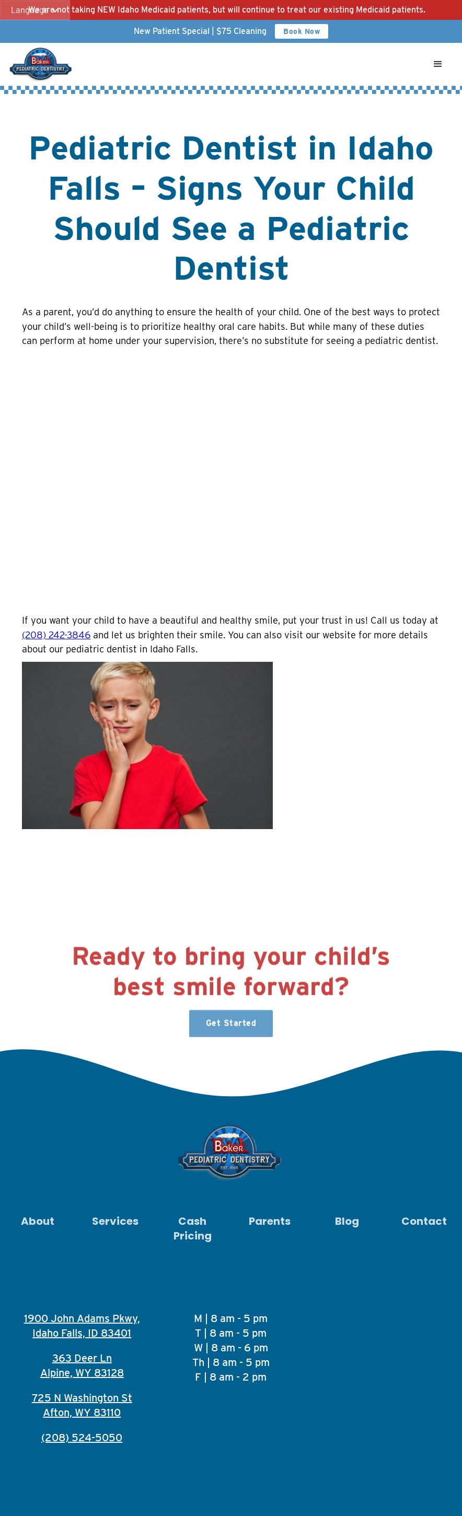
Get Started (231, 1028)
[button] (35, 10)
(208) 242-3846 (56, 634)
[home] (41, 64)
